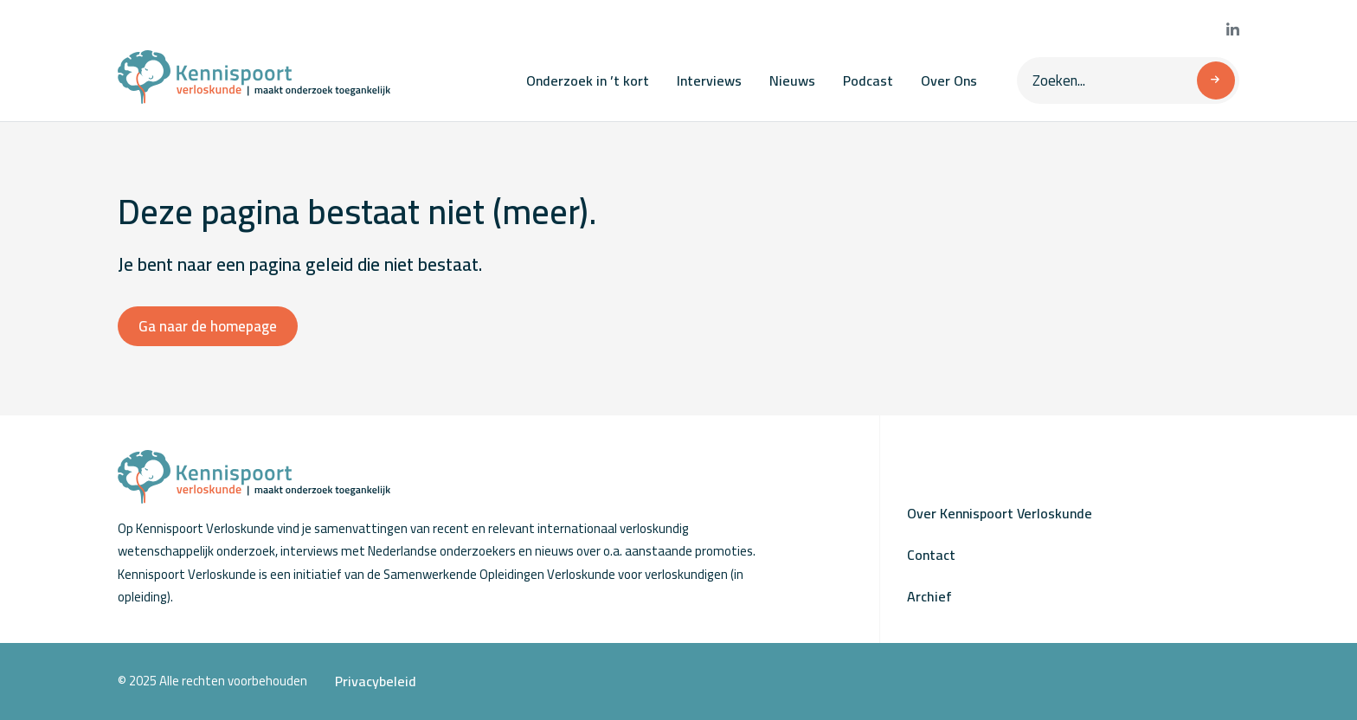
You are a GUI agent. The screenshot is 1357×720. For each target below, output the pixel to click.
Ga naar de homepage (207, 326)
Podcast (868, 80)
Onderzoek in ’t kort (587, 80)
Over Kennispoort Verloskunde (999, 513)
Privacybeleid (375, 681)
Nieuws (792, 80)
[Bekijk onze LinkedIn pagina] (1232, 30)
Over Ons (949, 80)
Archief (929, 596)
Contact (931, 555)
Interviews (709, 80)
